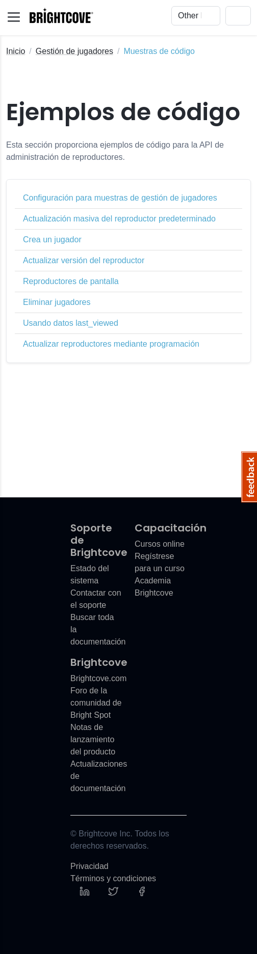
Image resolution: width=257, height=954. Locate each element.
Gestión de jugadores (74, 51)
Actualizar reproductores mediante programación (111, 344)
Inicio (15, 51)
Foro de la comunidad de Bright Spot (96, 702)
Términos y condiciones (113, 878)
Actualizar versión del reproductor (83, 260)
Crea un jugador (52, 239)
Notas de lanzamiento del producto (92, 739)
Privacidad (89, 866)
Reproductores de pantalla (71, 281)
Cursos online (160, 544)
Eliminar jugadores (57, 302)
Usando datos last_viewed (70, 323)
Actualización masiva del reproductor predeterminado (119, 218)
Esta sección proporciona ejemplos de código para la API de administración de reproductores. (115, 151)
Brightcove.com (98, 678)
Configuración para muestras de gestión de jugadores (120, 197)
